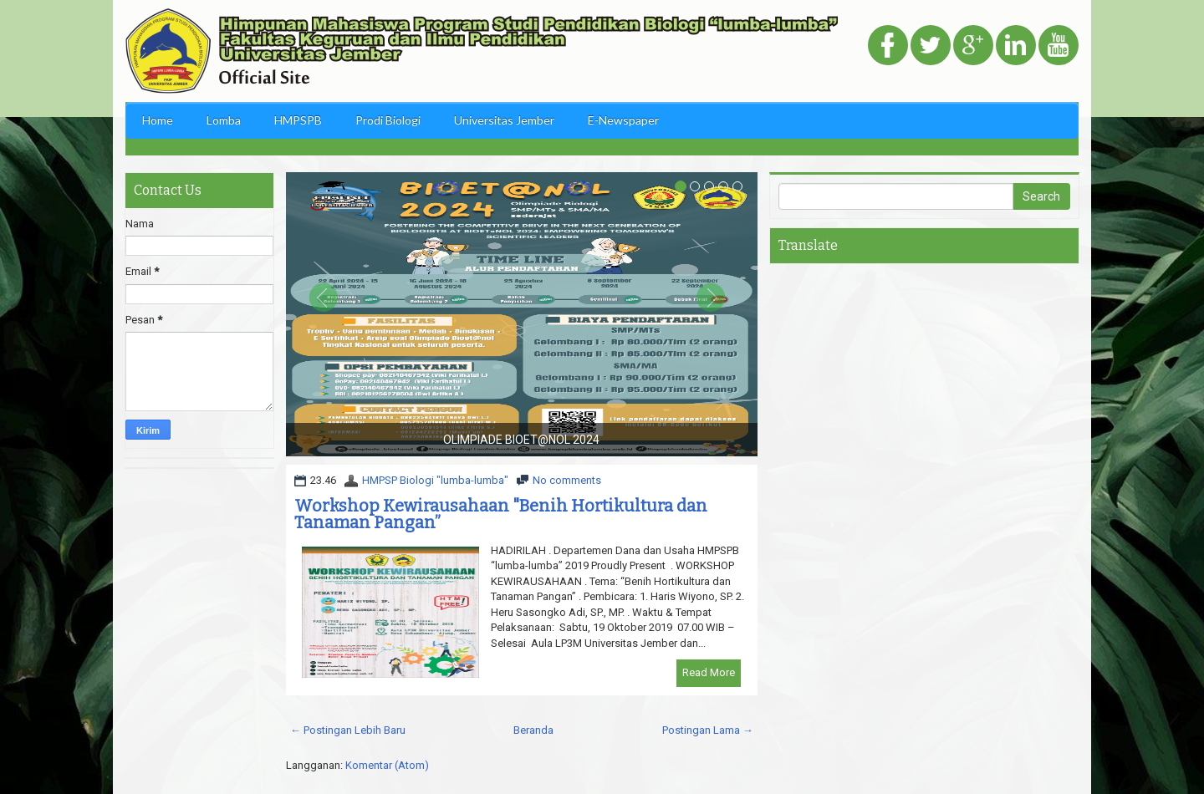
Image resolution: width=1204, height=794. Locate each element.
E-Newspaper (623, 120)
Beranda (533, 730)
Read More (708, 672)
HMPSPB (298, 120)
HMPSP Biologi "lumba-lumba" (435, 480)
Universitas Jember (504, 120)
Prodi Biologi (388, 120)
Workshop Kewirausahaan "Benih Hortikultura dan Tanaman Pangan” (500, 514)
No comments (567, 480)
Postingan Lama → (707, 730)
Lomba (224, 120)
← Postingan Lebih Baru (348, 730)
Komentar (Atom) (387, 765)
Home (157, 120)
